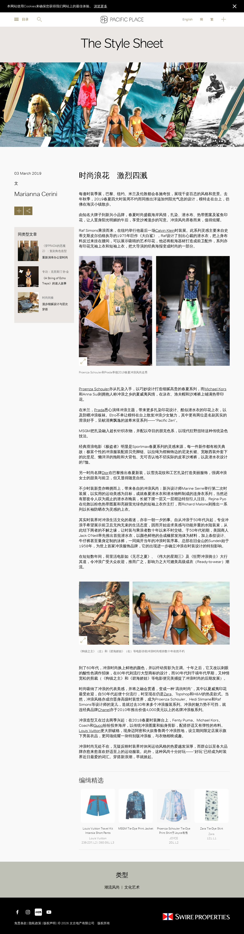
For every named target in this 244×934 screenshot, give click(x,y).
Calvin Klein (165, 230)
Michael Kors (215, 389)
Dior (105, 472)
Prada (99, 410)
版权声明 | (50, 923)
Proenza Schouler (94, 389)
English (188, 19)
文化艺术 (132, 887)
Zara (168, 694)
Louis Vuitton (90, 730)
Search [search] (39, 19)
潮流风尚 (112, 887)
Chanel (104, 709)
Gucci (98, 725)
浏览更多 (100, 6)
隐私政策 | (36, 923)
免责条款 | (21, 923)
